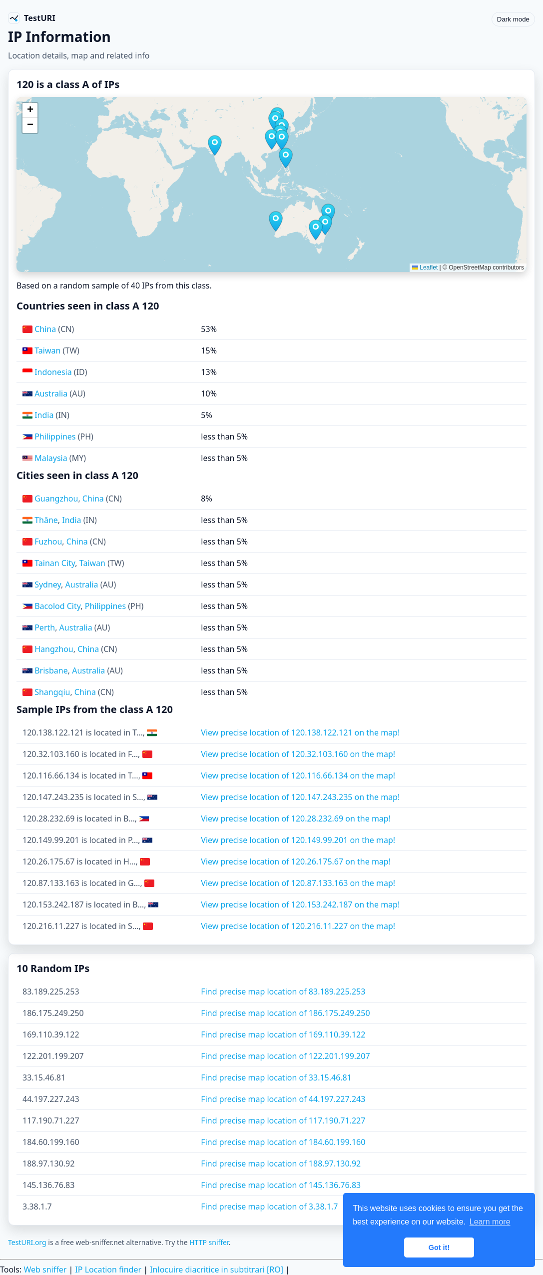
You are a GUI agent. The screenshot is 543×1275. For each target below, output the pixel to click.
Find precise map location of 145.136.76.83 (281, 1185)
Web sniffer (44, 1269)
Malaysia (50, 458)
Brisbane (51, 670)
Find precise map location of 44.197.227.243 (283, 1099)
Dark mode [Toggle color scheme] (513, 19)
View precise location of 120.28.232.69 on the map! (296, 818)
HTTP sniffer (208, 1242)
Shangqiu (52, 692)
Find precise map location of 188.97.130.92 (281, 1163)
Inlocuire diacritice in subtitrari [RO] (216, 1269)
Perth (44, 627)
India (43, 415)
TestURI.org (27, 1242)
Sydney (47, 584)
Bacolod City (57, 606)
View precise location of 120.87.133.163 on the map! (298, 883)
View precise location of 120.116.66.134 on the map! (298, 775)
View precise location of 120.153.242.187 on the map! (300, 904)
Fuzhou (48, 541)
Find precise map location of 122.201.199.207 (285, 1056)
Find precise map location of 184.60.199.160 (283, 1142)
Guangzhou (56, 498)
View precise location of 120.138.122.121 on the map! (300, 732)
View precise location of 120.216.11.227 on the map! (298, 926)
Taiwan (47, 350)
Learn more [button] (490, 1222)
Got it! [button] (439, 1248)
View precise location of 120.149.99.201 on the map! (298, 840)
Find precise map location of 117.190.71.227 (283, 1120)
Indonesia (53, 372)
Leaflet (425, 267)
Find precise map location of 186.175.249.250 (285, 1013)
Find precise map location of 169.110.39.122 (283, 1034)
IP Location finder (108, 1269)
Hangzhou (53, 649)
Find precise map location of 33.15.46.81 (276, 1077)
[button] (215, 146)
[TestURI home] (31, 18)
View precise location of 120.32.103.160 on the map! (298, 754)
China (45, 329)
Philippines (54, 436)
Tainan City (54, 563)
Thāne (46, 520)
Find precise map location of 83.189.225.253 (283, 991)
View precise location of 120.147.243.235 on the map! (300, 797)
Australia (50, 393)
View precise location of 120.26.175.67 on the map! (296, 861)
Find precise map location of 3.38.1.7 (269, 1206)
